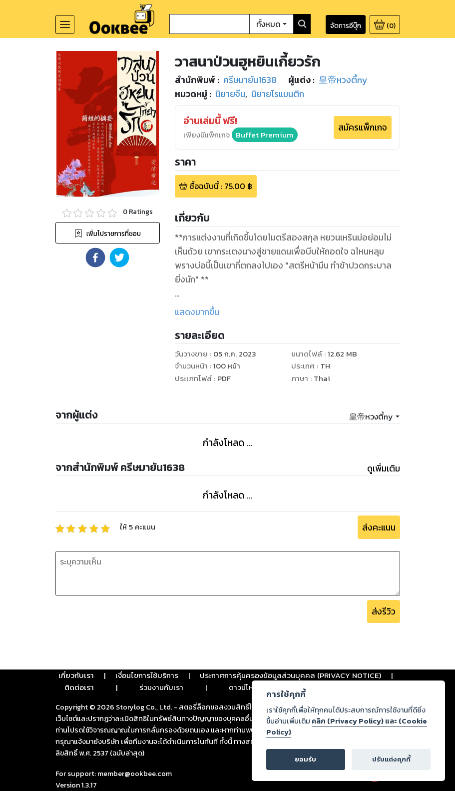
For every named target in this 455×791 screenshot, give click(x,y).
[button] (95, 258)
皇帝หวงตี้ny (371, 416)
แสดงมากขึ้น (197, 312)
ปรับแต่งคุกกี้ (391, 759)
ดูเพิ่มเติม (383, 468)
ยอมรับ (305, 759)
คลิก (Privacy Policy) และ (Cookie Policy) (346, 727)
